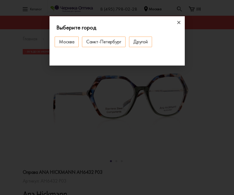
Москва (67, 41)
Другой (141, 41)
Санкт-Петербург (104, 41)
